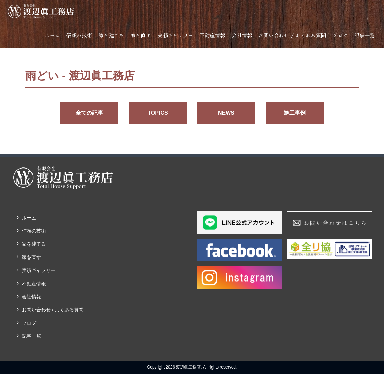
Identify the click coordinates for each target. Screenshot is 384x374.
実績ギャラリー (175, 35)
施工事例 (295, 113)
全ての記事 (89, 113)
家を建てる (111, 35)
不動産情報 (212, 35)
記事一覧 (364, 35)
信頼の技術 (79, 35)
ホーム (52, 35)
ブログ (340, 35)
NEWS (226, 113)
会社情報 (242, 35)
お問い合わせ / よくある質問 (292, 35)
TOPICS (158, 113)
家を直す (140, 35)
